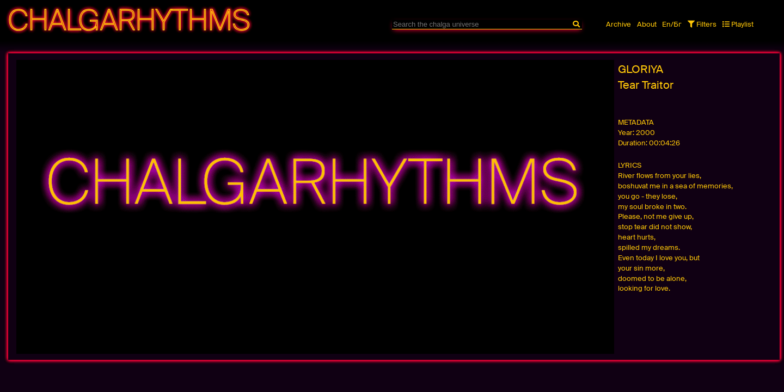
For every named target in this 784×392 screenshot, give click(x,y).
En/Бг (672, 24)
